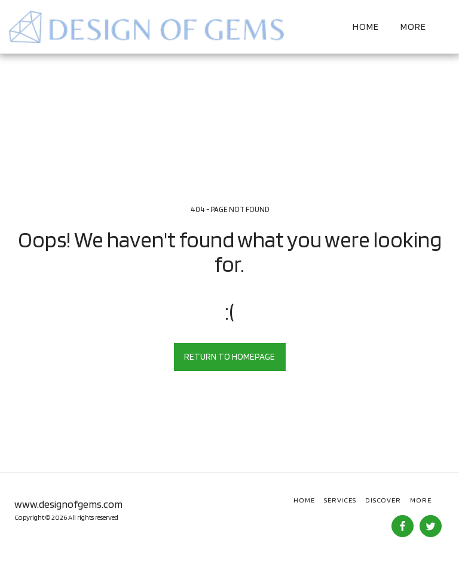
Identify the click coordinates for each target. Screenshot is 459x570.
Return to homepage (229, 356)
